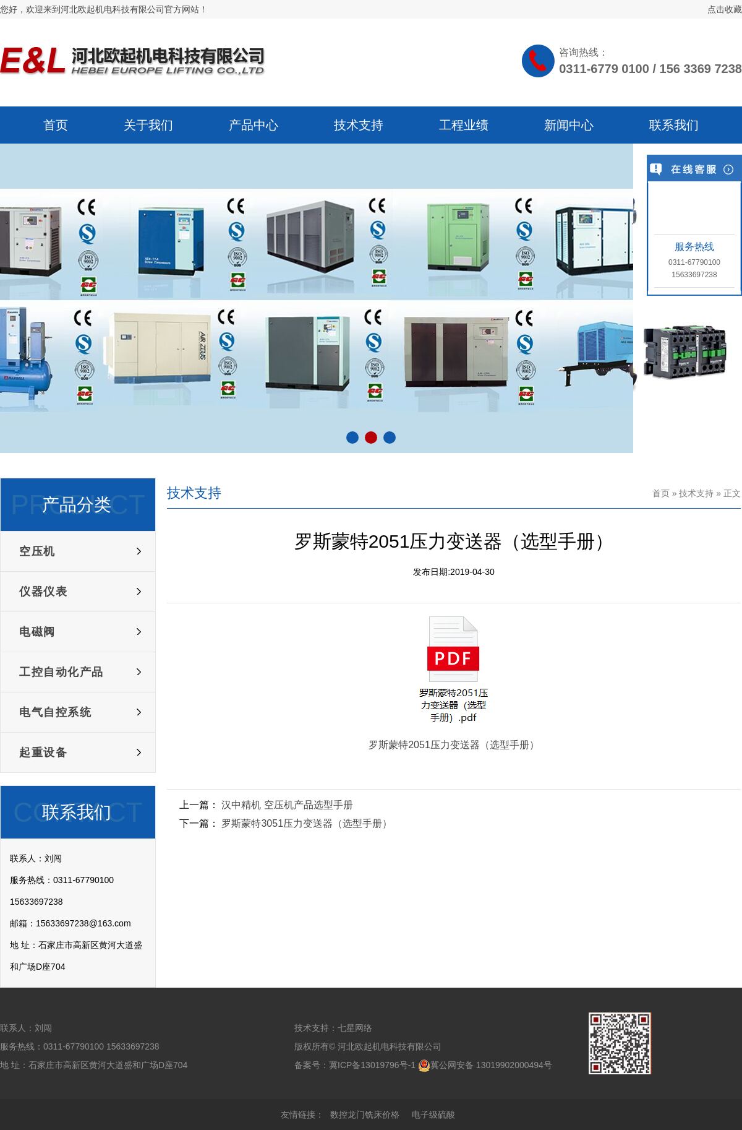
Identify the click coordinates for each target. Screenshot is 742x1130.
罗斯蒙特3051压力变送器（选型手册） (306, 823)
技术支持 (358, 125)
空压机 (37, 551)
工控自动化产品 (61, 672)
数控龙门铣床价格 (364, 1114)
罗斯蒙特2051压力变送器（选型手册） (454, 745)
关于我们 (148, 125)
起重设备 (43, 752)
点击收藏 (724, 9)
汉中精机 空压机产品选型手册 (286, 805)
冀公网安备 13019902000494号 (491, 1065)
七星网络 (355, 1028)
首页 (55, 125)
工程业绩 (463, 125)
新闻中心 (569, 125)
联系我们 (674, 125)
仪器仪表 (43, 591)
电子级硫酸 (433, 1114)
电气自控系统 (55, 712)
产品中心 (253, 125)
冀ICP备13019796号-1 (372, 1065)
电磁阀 (37, 632)
